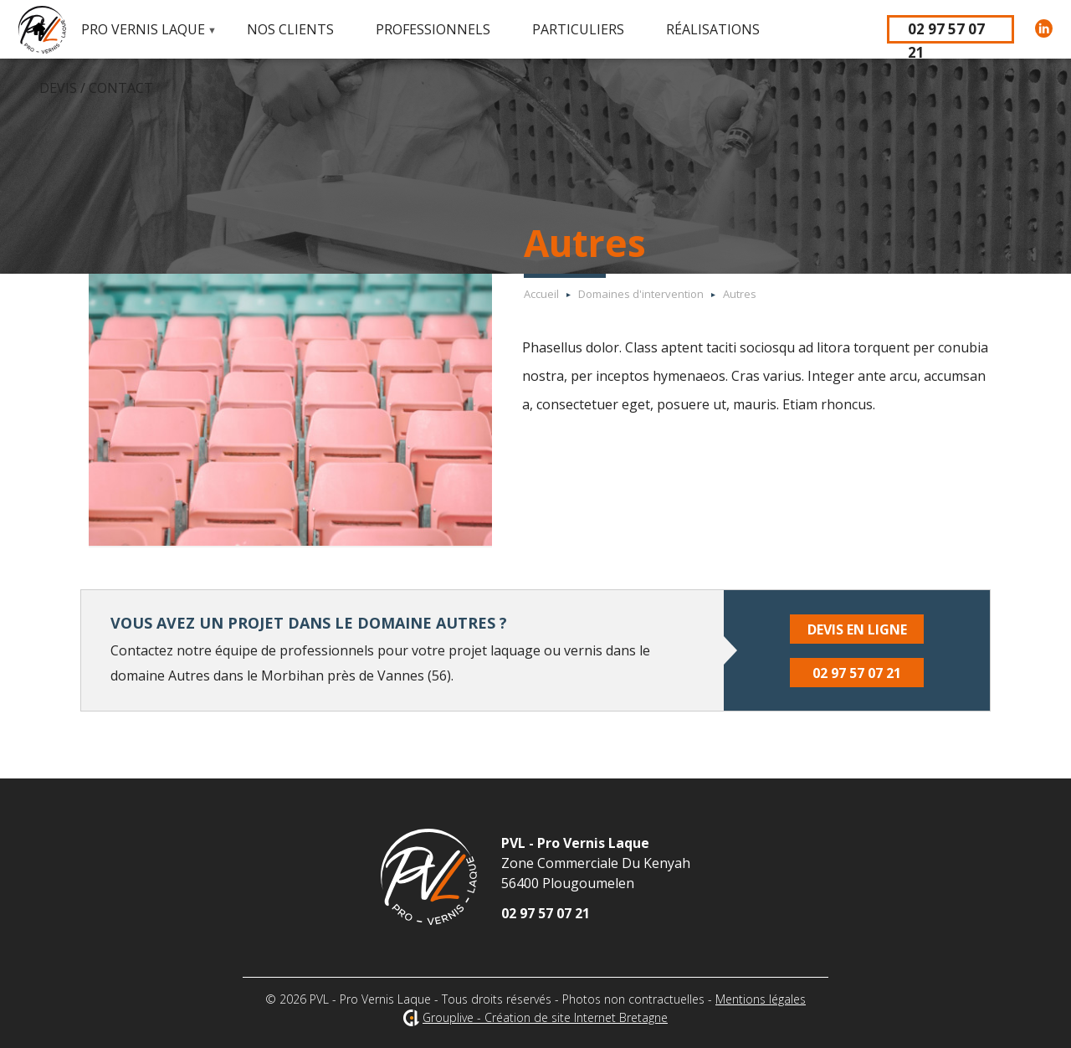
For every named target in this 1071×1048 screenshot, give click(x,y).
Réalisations (713, 29)
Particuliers (578, 29)
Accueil (39, 29)
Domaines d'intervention (641, 293)
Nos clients (290, 29)
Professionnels (433, 29)
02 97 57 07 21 (946, 31)
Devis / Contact (96, 88)
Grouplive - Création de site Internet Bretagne (545, 1017)
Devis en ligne (857, 629)
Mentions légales (760, 999)
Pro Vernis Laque (139, 39)
